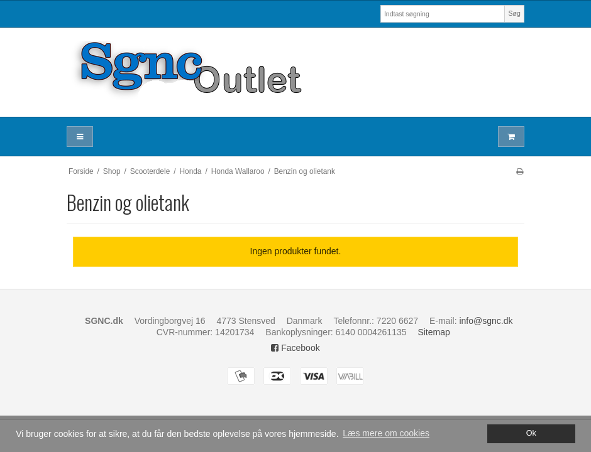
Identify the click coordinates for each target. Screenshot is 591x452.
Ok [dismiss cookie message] (531, 433)
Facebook (295, 348)
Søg (514, 13)
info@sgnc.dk (485, 321)
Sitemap (433, 332)
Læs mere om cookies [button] (386, 433)
